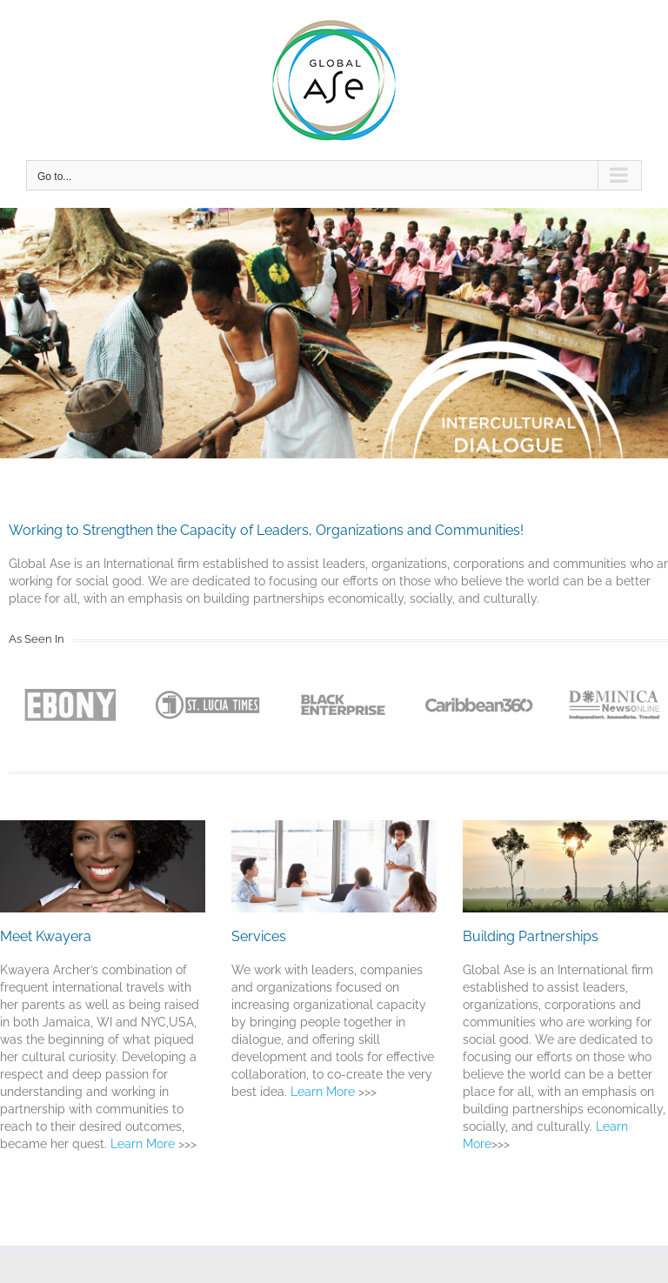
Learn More (144, 1144)
